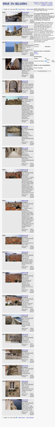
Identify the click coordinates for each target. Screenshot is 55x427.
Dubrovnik (25, 26)
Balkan (36, 52)
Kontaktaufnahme (42, 71)
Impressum (50, 5)
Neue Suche (22, 9)
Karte (50, 2)
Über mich (37, 4)
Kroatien (36, 53)
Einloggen (44, 4)
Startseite (36, 2)
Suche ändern (30, 9)
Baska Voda (25, 12)
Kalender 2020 (44, 2)
